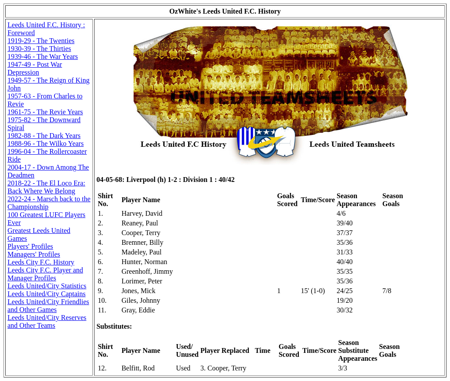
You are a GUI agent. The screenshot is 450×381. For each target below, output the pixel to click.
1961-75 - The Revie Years (45, 112)
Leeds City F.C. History (40, 262)
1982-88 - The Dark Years (43, 135)
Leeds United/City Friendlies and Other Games (48, 305)
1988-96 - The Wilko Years (45, 143)
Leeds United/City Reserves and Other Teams (47, 321)
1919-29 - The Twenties (40, 40)
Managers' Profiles (33, 254)
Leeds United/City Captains (46, 294)
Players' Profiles (30, 246)
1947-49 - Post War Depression (34, 68)
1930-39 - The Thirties (39, 48)
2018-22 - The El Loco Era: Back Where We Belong (46, 187)
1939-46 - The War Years (42, 56)
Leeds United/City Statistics (47, 286)
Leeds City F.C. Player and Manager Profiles (45, 274)
